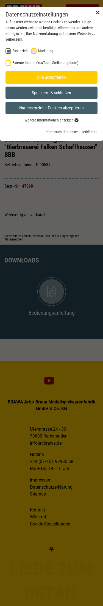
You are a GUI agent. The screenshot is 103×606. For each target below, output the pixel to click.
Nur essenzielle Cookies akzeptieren (51, 107)
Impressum (53, 132)
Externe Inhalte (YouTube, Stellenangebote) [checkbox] (45, 62)
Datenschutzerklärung (81, 132)
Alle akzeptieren (51, 77)
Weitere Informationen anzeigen (51, 120)
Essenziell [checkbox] (19, 51)
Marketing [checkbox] (45, 51)
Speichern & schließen (51, 92)
